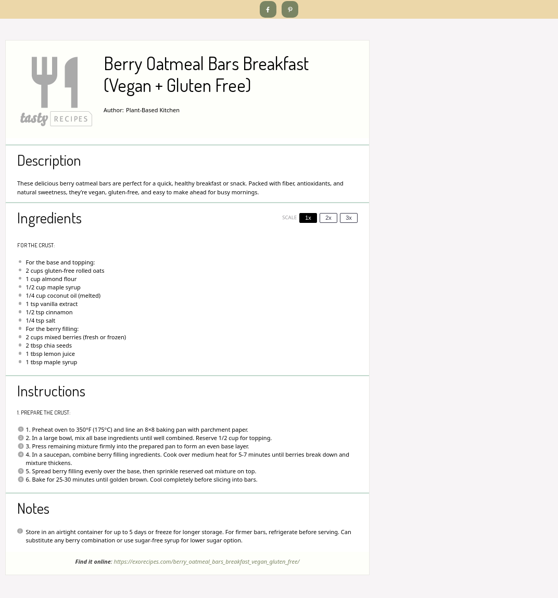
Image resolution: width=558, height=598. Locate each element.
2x (328, 218)
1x (308, 218)
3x (349, 218)
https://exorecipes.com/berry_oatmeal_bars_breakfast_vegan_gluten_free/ (207, 561)
